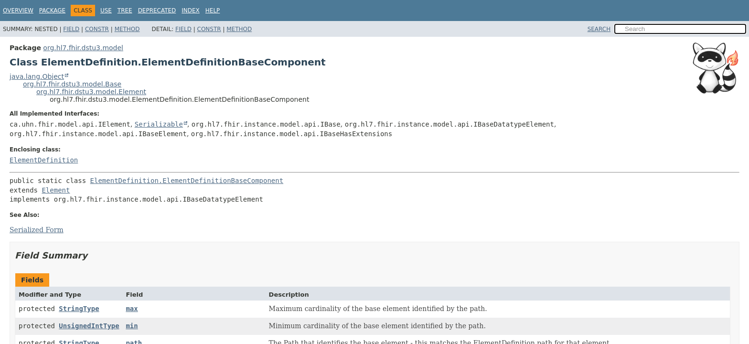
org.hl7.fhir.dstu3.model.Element (91, 92)
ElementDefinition (44, 160)
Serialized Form (37, 230)
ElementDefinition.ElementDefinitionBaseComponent (187, 180)
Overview (18, 10)
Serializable (159, 124)
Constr (97, 29)
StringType (79, 308)
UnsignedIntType (89, 326)
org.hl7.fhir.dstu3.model (83, 48)
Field (71, 29)
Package (52, 10)
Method (127, 29)
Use (106, 10)
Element (56, 190)
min (132, 326)
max (132, 308)
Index (191, 10)
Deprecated (157, 10)
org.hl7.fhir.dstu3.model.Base (72, 84)
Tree (125, 10)
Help (212, 10)
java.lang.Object (37, 76)
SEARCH (599, 29)
